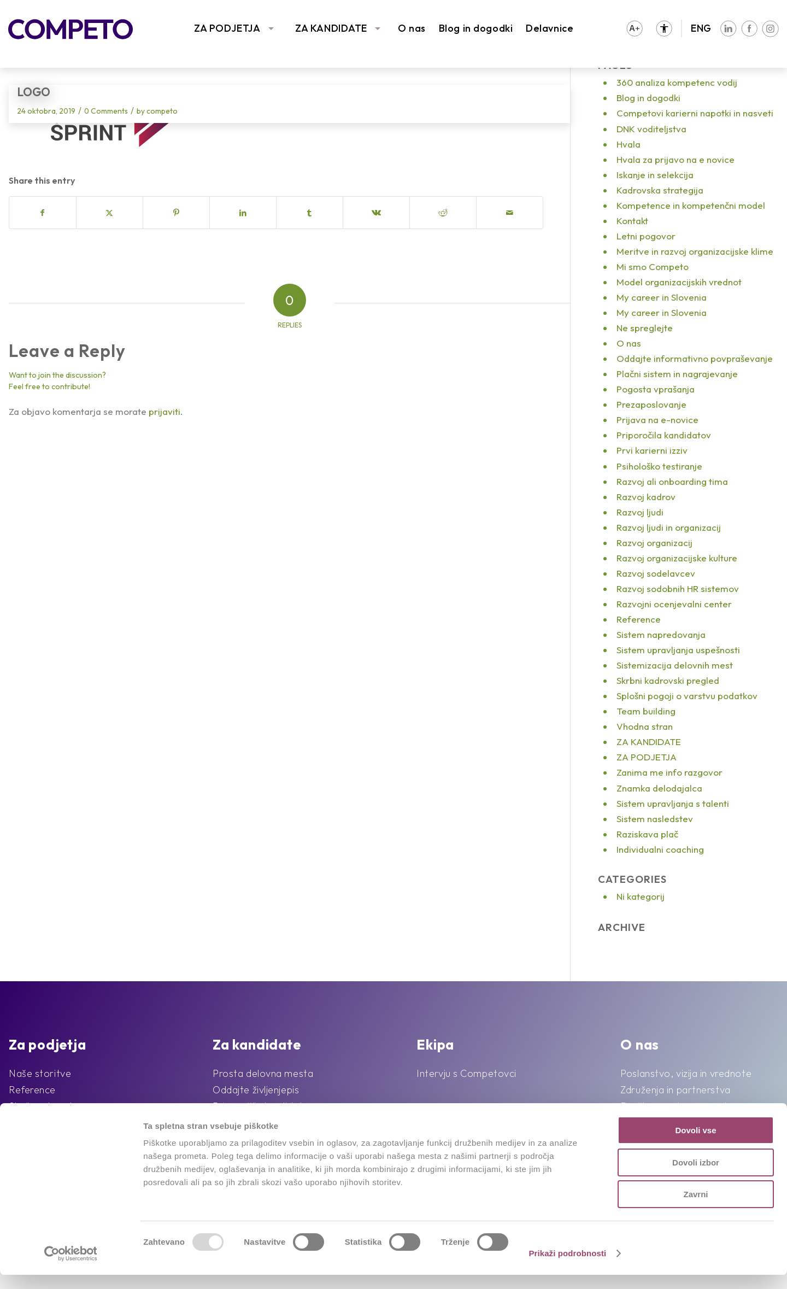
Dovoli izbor (695, 1176)
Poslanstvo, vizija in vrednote (685, 1073)
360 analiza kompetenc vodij (676, 82)
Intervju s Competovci (466, 1073)
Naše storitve (40, 1073)
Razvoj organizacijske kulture (676, 558)
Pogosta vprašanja (655, 389)
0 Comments (106, 111)
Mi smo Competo (652, 266)
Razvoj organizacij (654, 542)
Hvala (628, 144)
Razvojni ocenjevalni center (674, 604)
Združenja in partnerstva (675, 1089)
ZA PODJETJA (227, 28)
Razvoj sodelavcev (655, 573)
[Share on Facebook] (42, 212)
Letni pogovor (646, 236)
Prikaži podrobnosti (567, 1267)
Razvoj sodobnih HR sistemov (677, 588)
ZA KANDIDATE (331, 28)
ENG (701, 28)
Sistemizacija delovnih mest (674, 665)
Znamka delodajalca (659, 788)
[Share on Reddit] (443, 212)
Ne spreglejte (644, 327)
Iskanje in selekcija (655, 174)
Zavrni (695, 1208)
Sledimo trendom (47, 1106)
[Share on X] (110, 212)
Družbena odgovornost (673, 1106)
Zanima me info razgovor (669, 772)
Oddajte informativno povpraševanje (694, 358)
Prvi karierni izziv (652, 450)
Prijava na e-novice (657, 419)
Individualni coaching (660, 849)
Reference (638, 619)
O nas (412, 28)
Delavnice (549, 28)
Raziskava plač (647, 834)
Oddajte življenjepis (256, 1089)
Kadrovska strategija (659, 190)
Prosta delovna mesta (263, 1073)
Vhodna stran (644, 726)
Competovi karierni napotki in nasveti (694, 113)
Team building (646, 711)
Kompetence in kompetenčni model (690, 205)
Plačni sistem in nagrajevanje (677, 373)
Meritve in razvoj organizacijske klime (694, 251)
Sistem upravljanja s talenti (672, 803)
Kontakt (632, 220)
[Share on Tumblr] (310, 212)
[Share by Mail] (510, 212)
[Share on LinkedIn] (243, 212)
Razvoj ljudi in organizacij (668, 527)
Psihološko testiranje (659, 466)
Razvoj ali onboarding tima (672, 481)
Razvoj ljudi (639, 512)
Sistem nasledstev (654, 818)
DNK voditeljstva (651, 128)
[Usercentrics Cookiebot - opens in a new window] (71, 1267)
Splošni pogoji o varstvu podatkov (686, 695)
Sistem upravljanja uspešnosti (678, 649)
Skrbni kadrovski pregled (667, 680)
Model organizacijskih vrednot (679, 282)
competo (162, 111)
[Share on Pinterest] (176, 212)
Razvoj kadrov (646, 496)
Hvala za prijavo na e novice (675, 159)
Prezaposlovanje (651, 404)
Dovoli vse (695, 1144)
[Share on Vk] (376, 212)
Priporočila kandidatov (663, 435)
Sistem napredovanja (661, 634)
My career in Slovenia (661, 297)
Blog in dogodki (476, 28)
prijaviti (164, 411)
